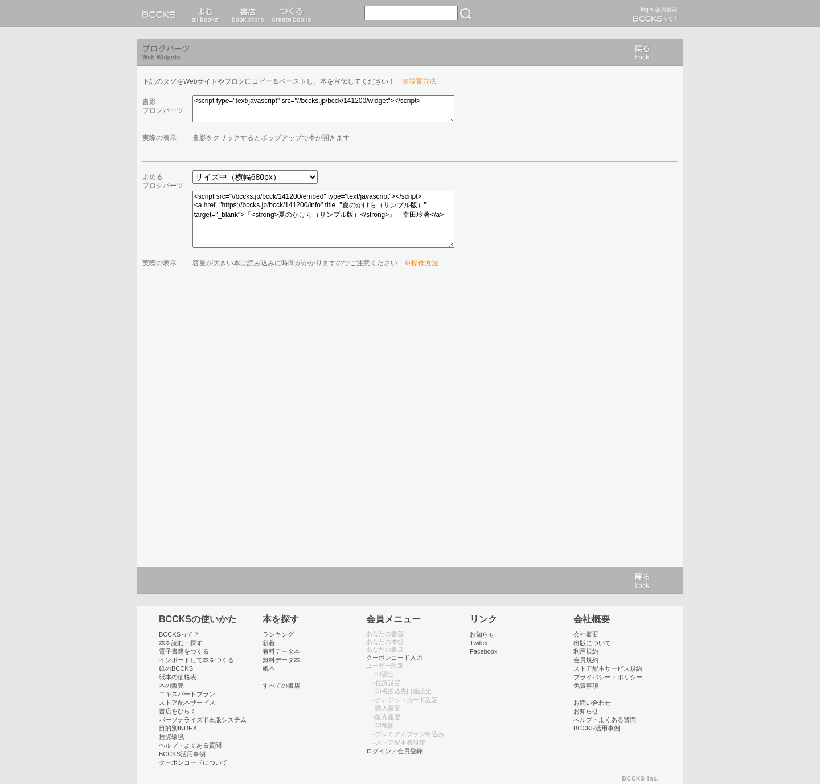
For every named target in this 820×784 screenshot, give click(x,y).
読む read (205, 13)
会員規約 (585, 659)
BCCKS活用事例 (182, 753)
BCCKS (161, 13)
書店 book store (246, 13)
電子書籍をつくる (184, 651)
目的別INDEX (178, 728)
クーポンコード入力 (394, 657)
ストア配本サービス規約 (607, 668)
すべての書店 (281, 685)
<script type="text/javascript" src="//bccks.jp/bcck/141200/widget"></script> (323, 108)
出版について (592, 642)
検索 (466, 14)
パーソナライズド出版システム (203, 719)
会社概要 (585, 634)
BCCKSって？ (179, 634)
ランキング (278, 634)
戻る (642, 52)
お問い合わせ (592, 702)
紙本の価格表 (177, 677)
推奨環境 (171, 736)
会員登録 (666, 9)
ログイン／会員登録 (394, 751)
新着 (269, 642)
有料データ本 (281, 651)
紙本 (269, 668)
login (647, 9)
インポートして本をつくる (196, 659)
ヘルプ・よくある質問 (190, 745)
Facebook (484, 651)
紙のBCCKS (176, 668)
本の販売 (171, 685)
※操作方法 (421, 263)
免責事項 (585, 685)
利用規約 (585, 651)
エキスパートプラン (187, 694)
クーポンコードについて (193, 762)
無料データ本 (281, 659)
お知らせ (482, 634)
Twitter (479, 642)
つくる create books (291, 13)
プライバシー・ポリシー (607, 677)
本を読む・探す (181, 642)
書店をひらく (177, 711)
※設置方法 (419, 81)
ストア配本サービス (187, 702)
